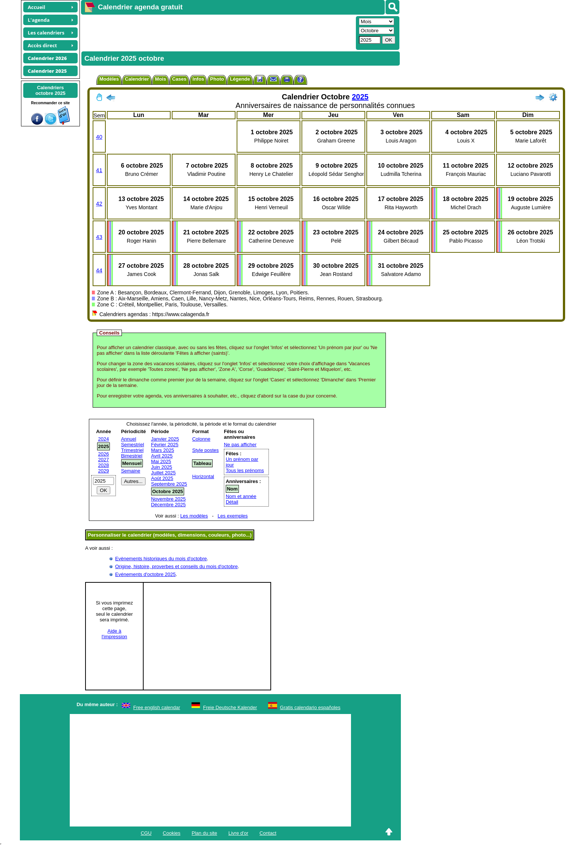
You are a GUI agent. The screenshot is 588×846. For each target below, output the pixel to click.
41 (99, 170)
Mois (160, 79)
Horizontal (203, 476)
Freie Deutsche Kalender (230, 707)
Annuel (128, 439)
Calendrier (137, 79)
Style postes (205, 450)
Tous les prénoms (245, 470)
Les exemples (233, 516)
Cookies (171, 833)
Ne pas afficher (240, 444)
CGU (146, 833)
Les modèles (194, 516)
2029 (103, 471)
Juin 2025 (161, 467)
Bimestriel (131, 456)
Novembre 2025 (168, 499)
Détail (232, 502)
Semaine (130, 471)
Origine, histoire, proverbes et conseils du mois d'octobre (176, 566)
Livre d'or (238, 833)
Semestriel (132, 444)
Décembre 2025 (168, 504)
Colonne (201, 439)
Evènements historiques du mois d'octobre (161, 558)
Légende (240, 79)
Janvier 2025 (165, 439)
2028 (103, 465)
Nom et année (241, 496)
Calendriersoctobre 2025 (50, 90)
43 (99, 237)
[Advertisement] (217, 32)
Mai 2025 (161, 461)
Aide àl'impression (114, 633)
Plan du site (204, 833)
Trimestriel (132, 450)
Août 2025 (162, 478)
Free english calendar (156, 707)
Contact (268, 833)
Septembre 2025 (169, 484)
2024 (103, 439)
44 (99, 270)
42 (99, 203)
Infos (198, 79)
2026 (103, 454)
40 (99, 137)
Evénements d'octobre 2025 (145, 574)
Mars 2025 (162, 450)
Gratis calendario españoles (310, 707)
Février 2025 (164, 444)
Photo (217, 79)
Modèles (109, 79)
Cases (179, 79)
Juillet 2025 (163, 473)
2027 (103, 459)
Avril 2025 (162, 456)
